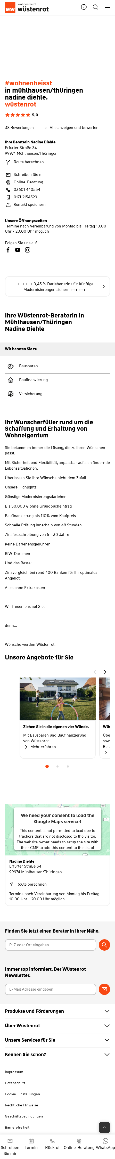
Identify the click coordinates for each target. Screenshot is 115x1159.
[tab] (57, 349)
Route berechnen (24, 162)
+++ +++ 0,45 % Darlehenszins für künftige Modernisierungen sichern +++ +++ (61, 286)
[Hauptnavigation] (105, 7)
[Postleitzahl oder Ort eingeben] (50, 945)
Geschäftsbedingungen (24, 1116)
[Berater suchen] (104, 945)
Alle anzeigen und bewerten (71, 127)
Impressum (14, 1072)
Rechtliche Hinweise (21, 1105)
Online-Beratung (24, 182)
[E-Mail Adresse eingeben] (50, 989)
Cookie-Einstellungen (22, 1094)
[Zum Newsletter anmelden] (104, 989)
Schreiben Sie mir (25, 175)
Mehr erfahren (39, 747)
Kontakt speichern (25, 205)
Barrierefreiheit (17, 1127)
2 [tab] (57, 766)
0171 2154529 (21, 197)
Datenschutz (15, 1083)
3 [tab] (68, 766)
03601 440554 (22, 190)
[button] (84, 7)
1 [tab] (47, 766)
